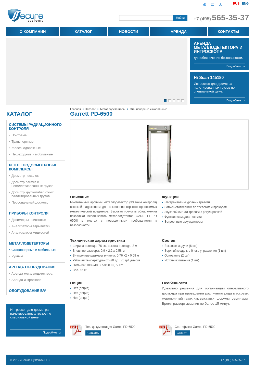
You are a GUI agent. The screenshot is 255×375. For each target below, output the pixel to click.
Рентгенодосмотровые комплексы (33, 167)
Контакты (228, 31)
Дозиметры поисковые (28, 220)
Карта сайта (220, 4)
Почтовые (19, 135)
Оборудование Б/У (27, 291)
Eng (245, 3)
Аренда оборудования (32, 267)
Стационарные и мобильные (148, 109)
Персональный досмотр (29, 202)
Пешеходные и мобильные (32, 154)
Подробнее (233, 66)
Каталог (83, 31)
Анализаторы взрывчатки (30, 226)
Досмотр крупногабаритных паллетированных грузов (32, 194)
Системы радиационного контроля (35, 127)
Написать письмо (212, 4)
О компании (32, 31)
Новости (128, 31)
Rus (236, 3)
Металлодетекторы (112, 109)
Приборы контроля (28, 213)
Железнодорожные (26, 148)
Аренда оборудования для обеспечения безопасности (178, 32)
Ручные (17, 256)
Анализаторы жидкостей (30, 232)
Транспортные (22, 141)
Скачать (93, 333)
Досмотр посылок (25, 176)
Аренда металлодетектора (32, 273)
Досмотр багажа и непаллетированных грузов (32, 184)
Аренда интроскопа (26, 280)
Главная (205, 4)
